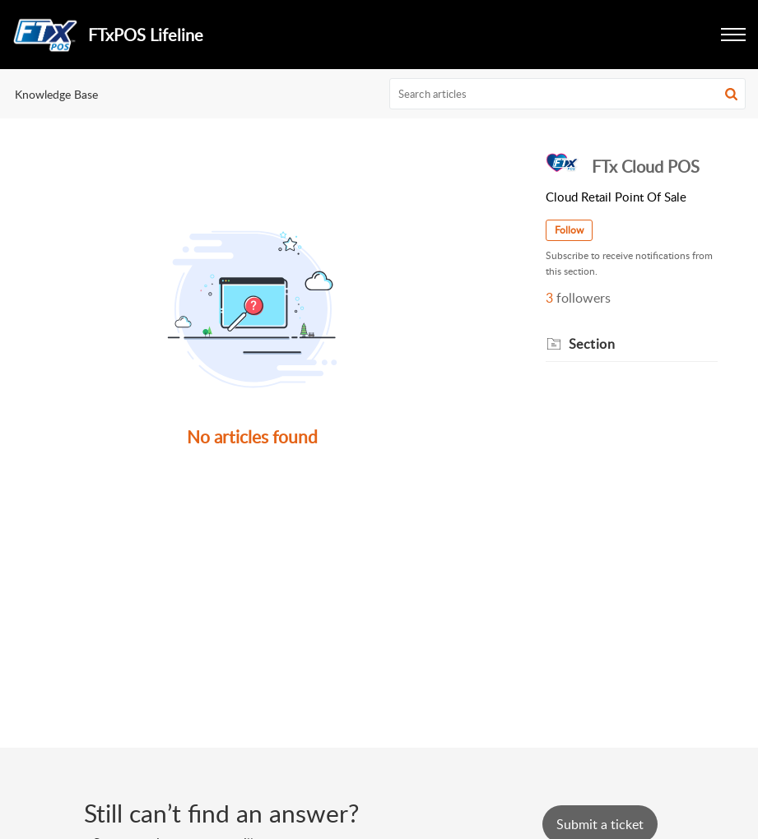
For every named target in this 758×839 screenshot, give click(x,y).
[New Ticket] (600, 824)
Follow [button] (569, 230)
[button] (731, 94)
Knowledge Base (56, 94)
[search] (567, 93)
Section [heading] (592, 344)
